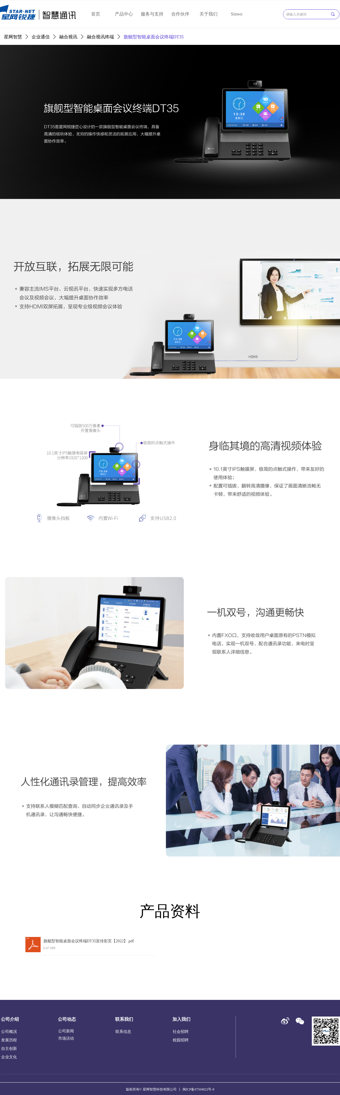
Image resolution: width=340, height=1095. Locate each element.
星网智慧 (13, 36)
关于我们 (208, 14)
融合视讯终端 (100, 36)
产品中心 (124, 14)
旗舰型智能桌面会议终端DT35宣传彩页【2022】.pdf (88, 941)
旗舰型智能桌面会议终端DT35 (154, 36)
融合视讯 (68, 36)
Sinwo (236, 14)
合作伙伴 (180, 14)
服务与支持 (152, 14)
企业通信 (41, 36)
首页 (95, 14)
